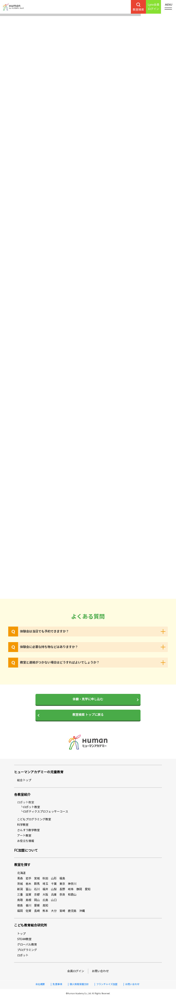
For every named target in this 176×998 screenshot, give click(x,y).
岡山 (37, 900)
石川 (37, 889)
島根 (28, 900)
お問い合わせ (100, 971)
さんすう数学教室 (28, 830)
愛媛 (37, 905)
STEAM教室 (24, 939)
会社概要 (40, 984)
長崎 (37, 911)
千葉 (54, 883)
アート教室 (24, 835)
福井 (45, 889)
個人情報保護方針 (79, 984)
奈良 (62, 894)
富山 (28, 889)
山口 (54, 900)
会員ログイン (75, 971)
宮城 (37, 878)
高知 (45, 905)
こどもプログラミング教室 (34, 819)
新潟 (20, 889)
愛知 (87, 889)
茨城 (20, 883)
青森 (20, 878)
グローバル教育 (27, 944)
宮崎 (62, 911)
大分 (54, 911)
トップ (21, 933)
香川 (28, 905)
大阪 (45, 894)
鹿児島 (72, 911)
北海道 (21, 873)
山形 (54, 878)
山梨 (54, 889)
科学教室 (22, 824)
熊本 (45, 911)
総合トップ (24, 780)
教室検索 (138, 7)
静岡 (79, 889)
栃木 (28, 883)
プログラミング (27, 950)
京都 (37, 894)
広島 (45, 900)
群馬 (37, 883)
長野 (62, 889)
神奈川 (72, 883)
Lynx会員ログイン (153, 7)
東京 (62, 883)
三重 (20, 894)
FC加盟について (26, 851)
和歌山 (72, 894)
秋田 (45, 878)
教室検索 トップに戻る (88, 715)
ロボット (22, 955)
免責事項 (57, 984)
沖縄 (82, 911)
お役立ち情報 (25, 841)
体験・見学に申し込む (88, 699)
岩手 (28, 878)
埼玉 (45, 883)
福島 (62, 878)
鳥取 (20, 900)
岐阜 (71, 889)
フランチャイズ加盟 (106, 984)
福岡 (20, 911)
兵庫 (54, 894)
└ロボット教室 (30, 807)
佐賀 (28, 911)
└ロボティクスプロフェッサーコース (44, 811)
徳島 (20, 905)
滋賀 (28, 894)
